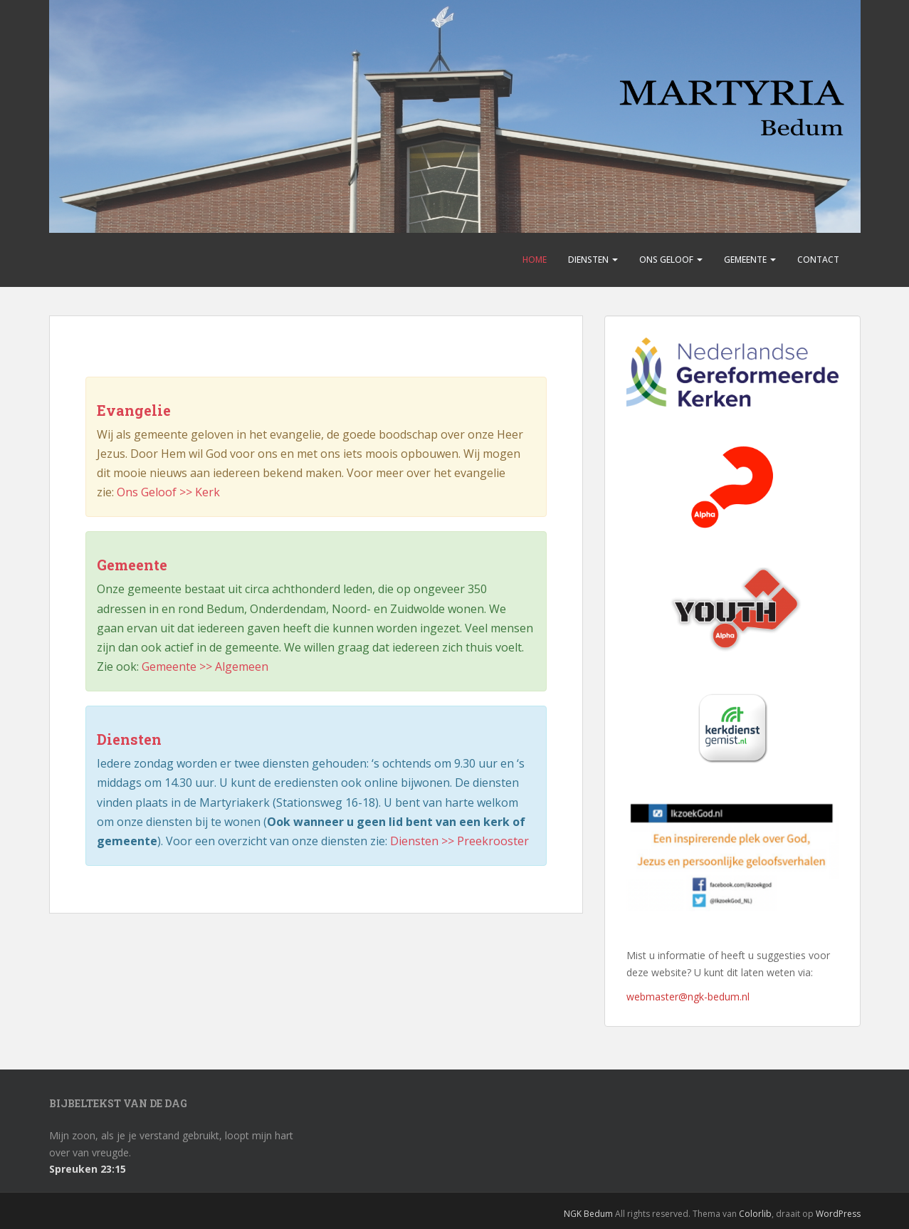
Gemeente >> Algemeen (205, 666)
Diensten (593, 259)
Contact (818, 259)
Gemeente (750, 259)
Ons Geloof (671, 259)
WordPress (838, 1214)
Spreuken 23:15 (87, 1169)
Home (534, 259)
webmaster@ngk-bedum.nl (688, 996)
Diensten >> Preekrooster (459, 841)
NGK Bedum (588, 1214)
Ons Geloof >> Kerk (168, 492)
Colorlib (755, 1214)
